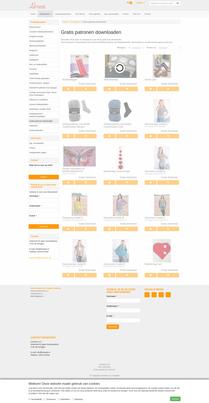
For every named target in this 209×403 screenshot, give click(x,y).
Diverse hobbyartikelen (38, 104)
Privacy (32, 148)
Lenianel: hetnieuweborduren (41, 32)
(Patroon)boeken (36, 130)
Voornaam (33, 196)
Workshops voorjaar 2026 (40, 109)
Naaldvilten (34, 74)
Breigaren (33, 50)
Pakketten (33, 126)
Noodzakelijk (35, 399)
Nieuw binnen (35, 27)
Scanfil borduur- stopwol (39, 83)
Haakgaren (34, 60)
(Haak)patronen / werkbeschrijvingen (37, 115)
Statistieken (64, 399)
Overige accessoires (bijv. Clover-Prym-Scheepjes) (43, 93)
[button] (140, 2)
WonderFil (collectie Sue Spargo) (43, 88)
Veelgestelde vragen (37, 152)
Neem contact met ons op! (40, 258)
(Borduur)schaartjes (37, 46)
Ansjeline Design (36, 36)
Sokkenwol (33, 55)
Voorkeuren (50, 399)
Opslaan (175, 399)
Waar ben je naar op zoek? (41, 165)
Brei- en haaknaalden (38, 64)
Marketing (77, 399)
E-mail (32, 216)
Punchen (33, 69)
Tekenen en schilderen (38, 100)
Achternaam (34, 206)
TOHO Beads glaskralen (39, 78)
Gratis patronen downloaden (41, 121)
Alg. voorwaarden (36, 143)
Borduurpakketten (36, 41)
